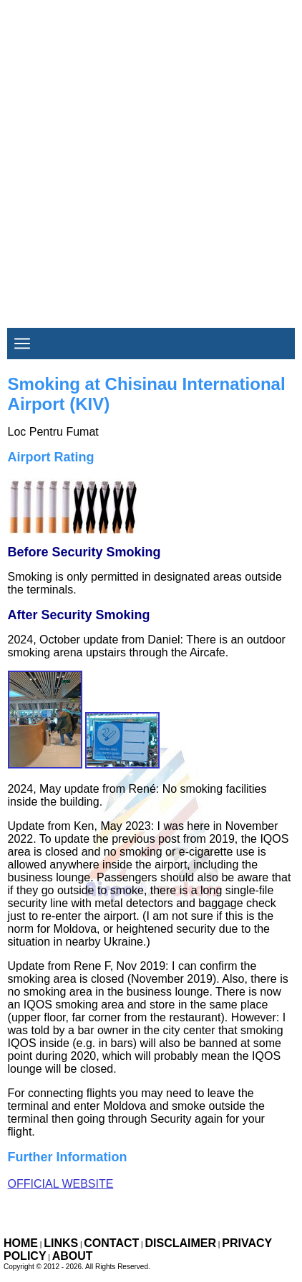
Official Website (61, 1184)
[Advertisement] (151, 150)
